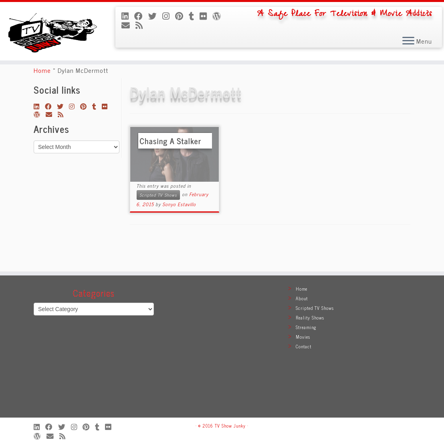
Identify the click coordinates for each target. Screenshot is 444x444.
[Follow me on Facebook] (141, 15)
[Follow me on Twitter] (155, 15)
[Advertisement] (222, 350)
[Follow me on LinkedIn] (127, 15)
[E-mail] (128, 25)
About (302, 298)
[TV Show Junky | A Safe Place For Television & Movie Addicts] (52, 40)
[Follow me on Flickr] (206, 15)
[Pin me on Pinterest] (182, 15)
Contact (303, 346)
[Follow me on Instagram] (168, 15)
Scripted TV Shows (158, 220)
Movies (303, 336)
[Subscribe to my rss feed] (141, 25)
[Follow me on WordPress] (219, 15)
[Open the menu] (408, 42)
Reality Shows (310, 317)
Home (42, 96)
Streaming (306, 327)
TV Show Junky (230, 425)
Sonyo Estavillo (179, 230)
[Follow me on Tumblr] (194, 15)
